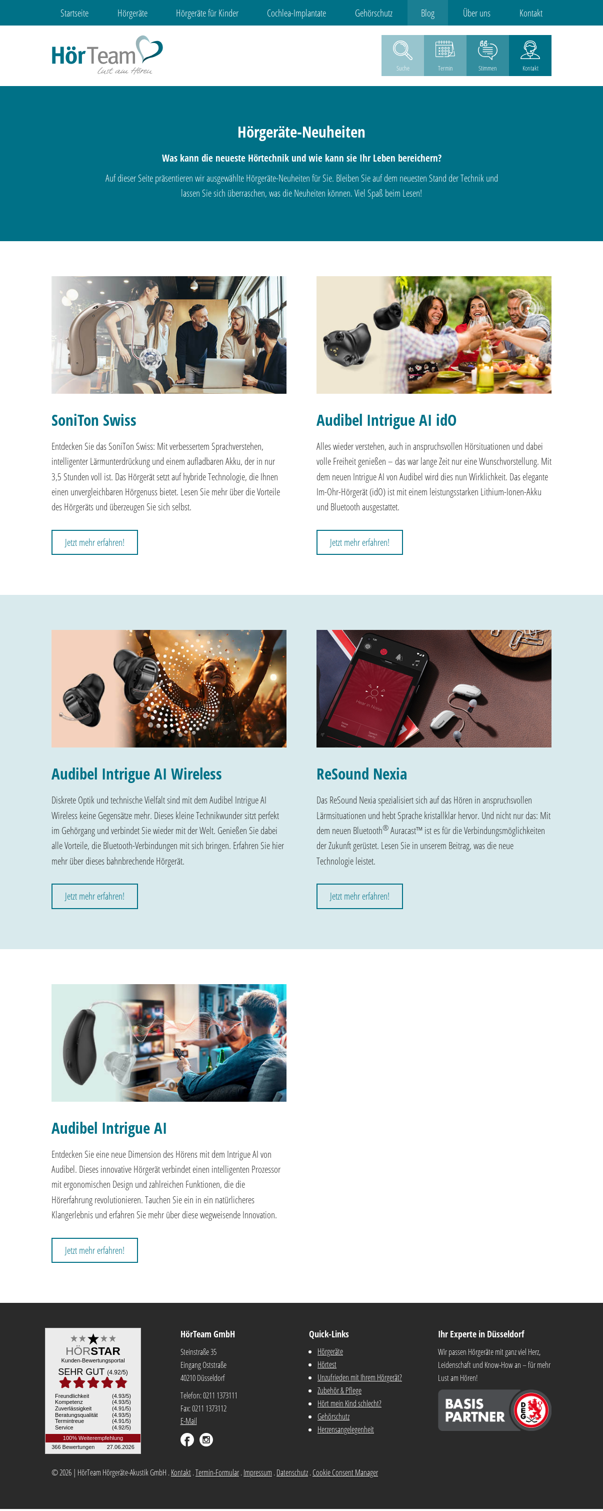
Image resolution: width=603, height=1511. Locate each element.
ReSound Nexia (361, 775)
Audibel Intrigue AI (109, 1129)
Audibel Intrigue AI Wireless (137, 775)
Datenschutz (292, 1473)
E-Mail (188, 1422)
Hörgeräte (124, 13)
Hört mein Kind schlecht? (350, 1405)
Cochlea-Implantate (295, 13)
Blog (433, 13)
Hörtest (327, 1366)
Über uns (485, 13)
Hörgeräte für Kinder (202, 13)
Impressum (258, 1473)
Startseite (63, 13)
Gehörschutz (375, 13)
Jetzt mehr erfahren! (94, 543)
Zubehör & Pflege (340, 1392)
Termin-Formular (217, 1473)
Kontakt (542, 13)
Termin (445, 69)
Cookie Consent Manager (345, 1473)
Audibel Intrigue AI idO (386, 421)
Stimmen (487, 69)
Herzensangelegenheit (346, 1431)
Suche (403, 69)
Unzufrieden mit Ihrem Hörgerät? (360, 1379)
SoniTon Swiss (94, 421)
